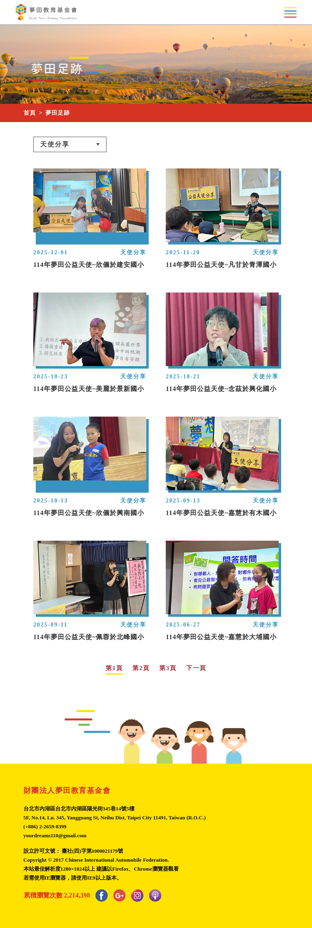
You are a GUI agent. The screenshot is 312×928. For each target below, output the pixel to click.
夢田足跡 (58, 113)
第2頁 (141, 668)
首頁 (30, 113)
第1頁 (114, 668)
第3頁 (167, 668)
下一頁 (196, 668)
